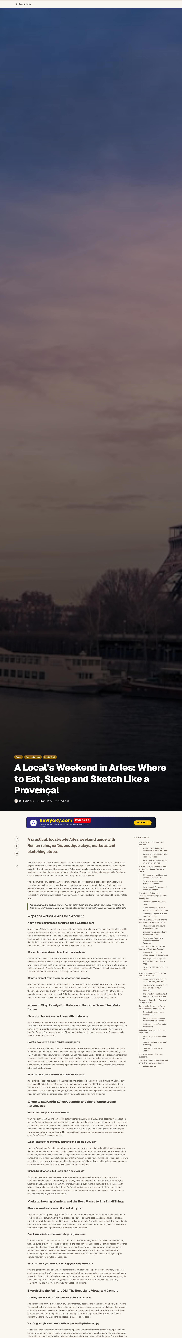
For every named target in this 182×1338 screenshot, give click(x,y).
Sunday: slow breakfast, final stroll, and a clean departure (155, 995)
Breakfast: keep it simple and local (154, 903)
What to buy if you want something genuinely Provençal (153, 940)
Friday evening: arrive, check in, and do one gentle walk (155, 980)
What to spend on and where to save (155, 1037)
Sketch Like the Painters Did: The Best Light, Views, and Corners (152, 947)
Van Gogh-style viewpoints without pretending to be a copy (154, 961)
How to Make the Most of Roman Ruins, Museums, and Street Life (152, 1007)
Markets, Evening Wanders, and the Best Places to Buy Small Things (153, 921)
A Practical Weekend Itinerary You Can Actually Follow (152, 974)
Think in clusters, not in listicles (152, 1049)
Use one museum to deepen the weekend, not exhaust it (154, 1019)
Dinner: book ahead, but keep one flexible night (155, 915)
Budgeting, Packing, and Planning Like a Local (152, 1031)
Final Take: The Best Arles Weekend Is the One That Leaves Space (153, 1061)
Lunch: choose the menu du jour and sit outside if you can (155, 909)
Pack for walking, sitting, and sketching (154, 1043)
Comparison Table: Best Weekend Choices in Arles (152, 1001)
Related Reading (149, 1066)
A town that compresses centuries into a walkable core (155, 849)
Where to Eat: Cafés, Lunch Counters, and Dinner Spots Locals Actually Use (153, 895)
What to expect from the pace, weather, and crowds (155, 861)
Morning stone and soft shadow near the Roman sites (155, 953)
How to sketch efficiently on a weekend (155, 968)
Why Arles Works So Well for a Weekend (151, 843)
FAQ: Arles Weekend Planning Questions (150, 1055)
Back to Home (23, 4)
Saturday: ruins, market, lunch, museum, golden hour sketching (155, 988)
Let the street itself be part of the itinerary (155, 1025)
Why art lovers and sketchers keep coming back (155, 855)
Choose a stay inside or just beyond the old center (155, 876)
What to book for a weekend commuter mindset (155, 888)
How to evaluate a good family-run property (153, 882)
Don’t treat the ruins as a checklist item (153, 1013)
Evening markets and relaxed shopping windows (155, 933)
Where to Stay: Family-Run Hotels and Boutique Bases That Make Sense (152, 869)
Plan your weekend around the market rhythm (154, 927)
